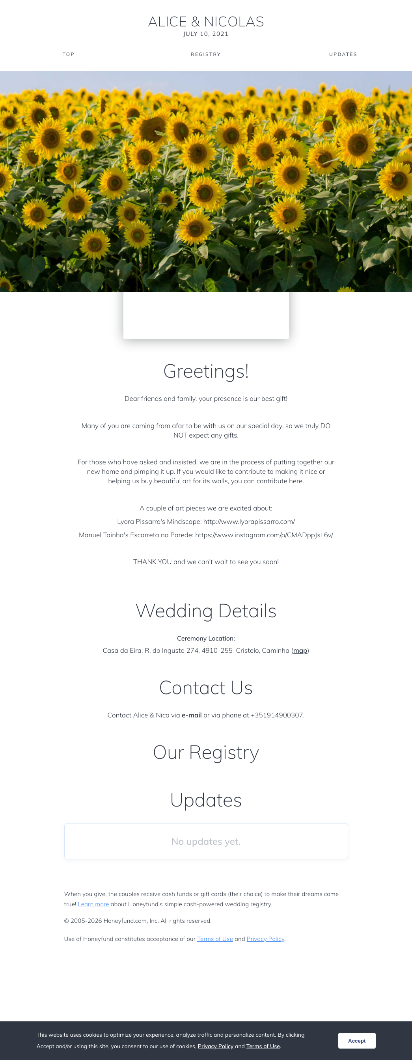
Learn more (93, 904)
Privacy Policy (265, 939)
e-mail (192, 715)
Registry (206, 54)
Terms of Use (215, 939)
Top (69, 54)
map (300, 650)
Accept (356, 1041)
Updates (343, 54)
